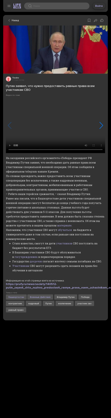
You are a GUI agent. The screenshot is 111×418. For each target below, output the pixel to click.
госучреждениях (26, 257)
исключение (64, 303)
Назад (13, 20)
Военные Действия (40, 297)
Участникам (20, 265)
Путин (48, 303)
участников (64, 243)
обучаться (65, 230)
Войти (99, 6)
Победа (85, 297)
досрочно (36, 261)
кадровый (33, 303)
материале (64, 225)
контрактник (15, 303)
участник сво (84, 303)
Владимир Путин (66, 297)
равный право (16, 310)
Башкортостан (16, 297)
